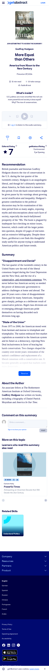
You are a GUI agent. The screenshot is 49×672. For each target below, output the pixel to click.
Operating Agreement (10, 634)
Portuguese (6, 604)
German (5, 586)
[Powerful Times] (24, 464)
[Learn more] (16, 146)
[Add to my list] (30, 137)
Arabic (4, 614)
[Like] (7, 137)
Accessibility (6, 638)
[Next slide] (45, 500)
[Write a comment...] (27, 424)
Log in (12, 125)
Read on (24, 373)
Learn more (34, 669)
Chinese (5, 600)
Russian (5, 595)
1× (10, 116)
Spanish (5, 590)
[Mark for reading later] (19, 137)
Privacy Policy (7, 624)
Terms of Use (6, 629)
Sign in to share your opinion (17, 429)
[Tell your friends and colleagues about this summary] (41, 137)
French (4, 609)
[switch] (24, 116)
